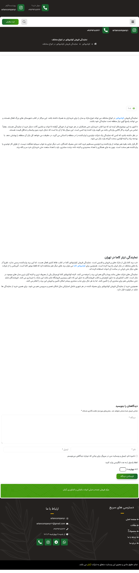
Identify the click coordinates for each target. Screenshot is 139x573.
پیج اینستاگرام (11, 5)
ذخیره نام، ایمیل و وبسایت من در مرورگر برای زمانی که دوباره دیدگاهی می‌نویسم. (101, 459)
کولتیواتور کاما (79, 269)
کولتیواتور (120, 121)
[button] (10, 22)
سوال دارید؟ (35, 5)
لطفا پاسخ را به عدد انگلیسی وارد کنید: (121, 465)
